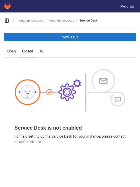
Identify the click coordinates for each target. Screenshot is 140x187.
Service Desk (88, 20)
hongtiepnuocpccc (30, 20)
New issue (70, 37)
